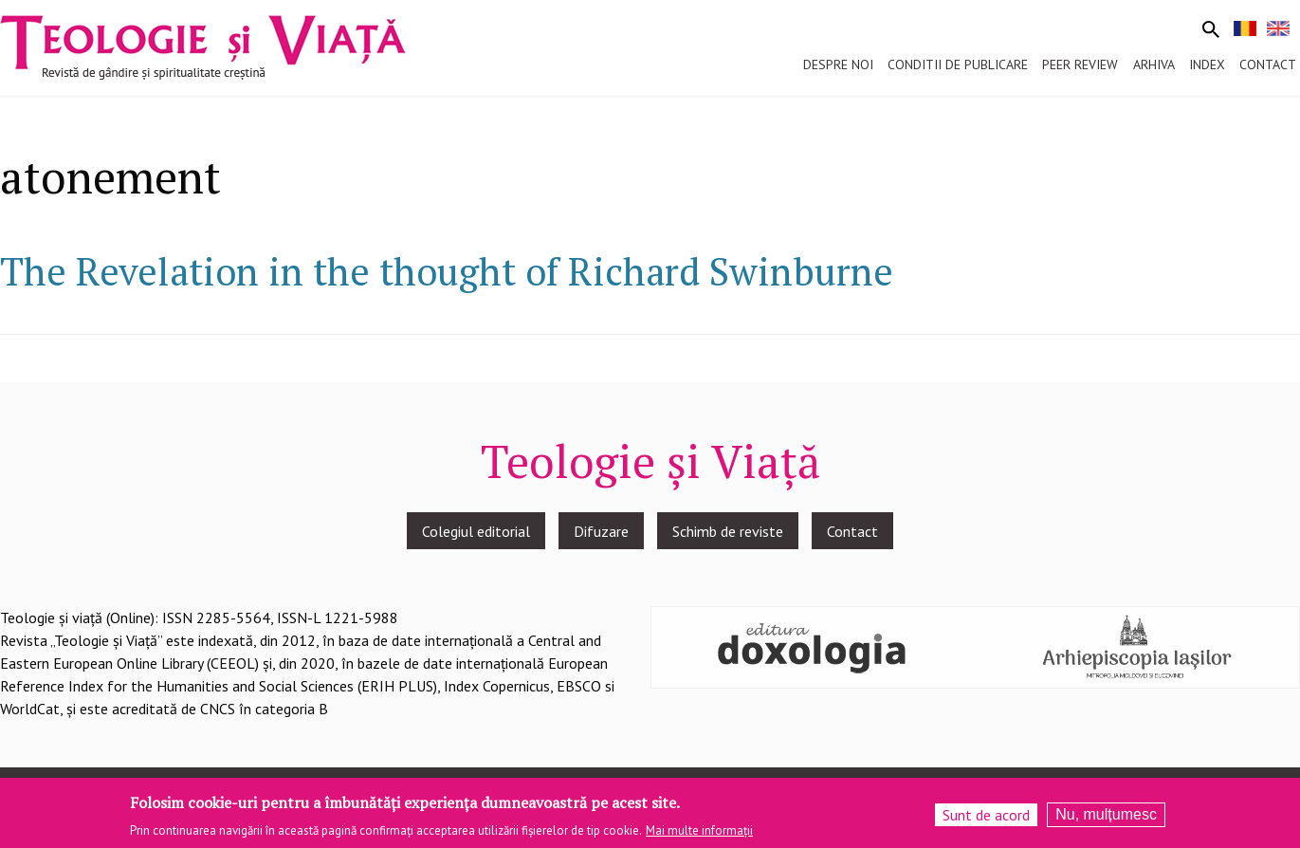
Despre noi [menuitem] (838, 64)
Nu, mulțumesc (1106, 814)
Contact (852, 531)
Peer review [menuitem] (1080, 64)
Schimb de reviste (727, 531)
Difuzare (601, 531)
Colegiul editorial (476, 531)
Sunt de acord (986, 814)
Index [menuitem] (1207, 64)
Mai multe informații (699, 830)
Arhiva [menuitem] (1154, 64)
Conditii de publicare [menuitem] (958, 64)
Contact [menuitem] (1267, 64)
